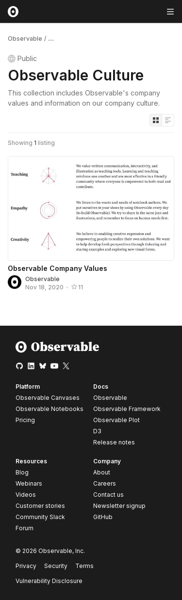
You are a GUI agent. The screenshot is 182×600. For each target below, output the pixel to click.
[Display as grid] (156, 120)
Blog (22, 472)
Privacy (26, 565)
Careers (104, 483)
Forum (24, 528)
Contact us (108, 494)
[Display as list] (168, 120)
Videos (26, 494)
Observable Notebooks (49, 408)
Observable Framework (127, 408)
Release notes (114, 442)
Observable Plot (116, 420)
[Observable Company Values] (91, 208)
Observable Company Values (57, 268)
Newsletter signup (119, 506)
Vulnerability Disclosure (49, 580)
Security (55, 565)
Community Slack (40, 517)
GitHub (103, 517)
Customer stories (40, 505)
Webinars (29, 483)
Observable (25, 38)
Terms (84, 565)
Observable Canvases (48, 397)
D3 (97, 431)
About (101, 472)
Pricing (25, 420)
